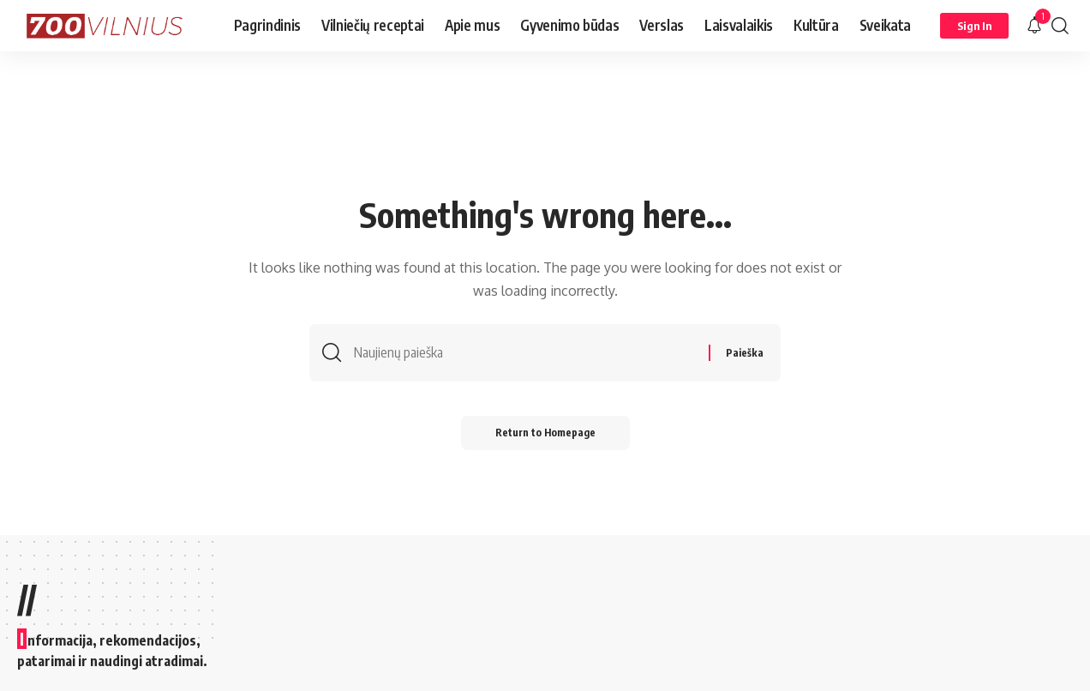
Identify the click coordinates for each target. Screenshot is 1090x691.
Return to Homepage (545, 432)
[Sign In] (974, 26)
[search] (1060, 25)
